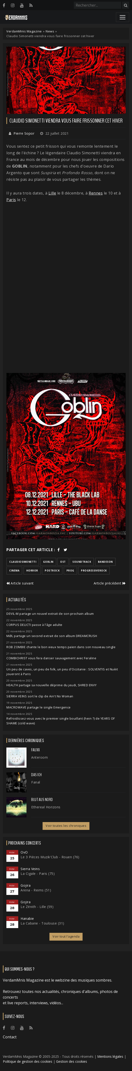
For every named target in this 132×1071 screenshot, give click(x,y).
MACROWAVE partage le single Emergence (38, 707)
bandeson (105, 561)
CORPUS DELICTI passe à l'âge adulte (34, 625)
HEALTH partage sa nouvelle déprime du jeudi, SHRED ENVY (51, 685)
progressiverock (94, 570)
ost (63, 561)
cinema (14, 570)
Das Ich (36, 775)
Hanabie (27, 918)
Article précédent (110, 583)
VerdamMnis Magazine (24, 31)
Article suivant (20, 583)
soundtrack (81, 561)
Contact (10, 1037)
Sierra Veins (30, 869)
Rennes (96, 193)
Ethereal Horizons (46, 807)
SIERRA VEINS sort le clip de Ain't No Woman (39, 696)
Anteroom (39, 757)
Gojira (26, 885)
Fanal (35, 782)
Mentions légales (110, 1056)
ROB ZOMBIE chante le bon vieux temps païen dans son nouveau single (60, 647)
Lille (52, 193)
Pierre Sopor (23, 133)
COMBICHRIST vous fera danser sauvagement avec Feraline (51, 658)
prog (70, 570)
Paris (11, 199)
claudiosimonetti (22, 561)
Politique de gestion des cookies (27, 1061)
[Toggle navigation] (122, 17)
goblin (48, 561)
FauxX (35, 750)
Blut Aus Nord (42, 799)
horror (32, 570)
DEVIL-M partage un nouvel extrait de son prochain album (50, 614)
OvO (24, 852)
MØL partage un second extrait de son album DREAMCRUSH (51, 636)
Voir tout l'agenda (66, 936)
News (50, 31)
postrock (52, 570)
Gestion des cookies (71, 1061)
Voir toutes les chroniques (66, 826)
